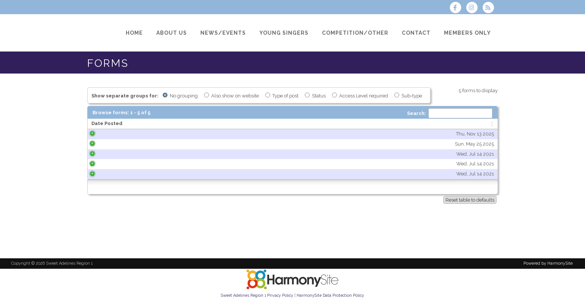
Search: (449, 113)
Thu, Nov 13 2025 (157, 134)
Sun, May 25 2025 (156, 144)
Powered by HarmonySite (548, 263)
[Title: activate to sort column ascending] (287, 124)
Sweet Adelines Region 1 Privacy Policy (257, 295)
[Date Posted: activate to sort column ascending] (134, 124)
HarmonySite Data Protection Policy (330, 295)
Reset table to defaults (469, 200)
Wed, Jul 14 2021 (157, 154)
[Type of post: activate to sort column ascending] (446, 124)
